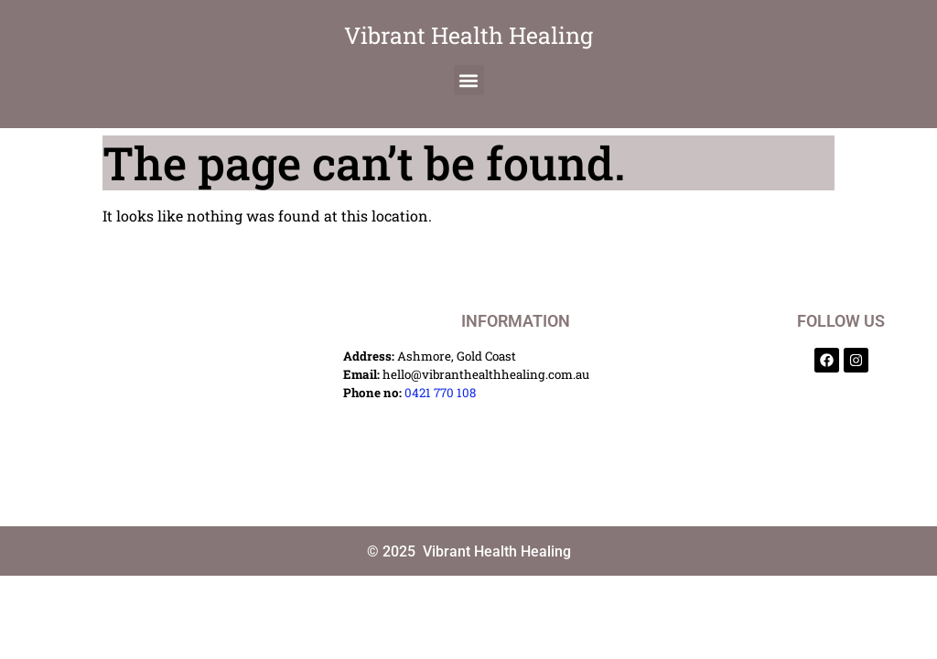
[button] (469, 80)
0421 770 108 (440, 392)
